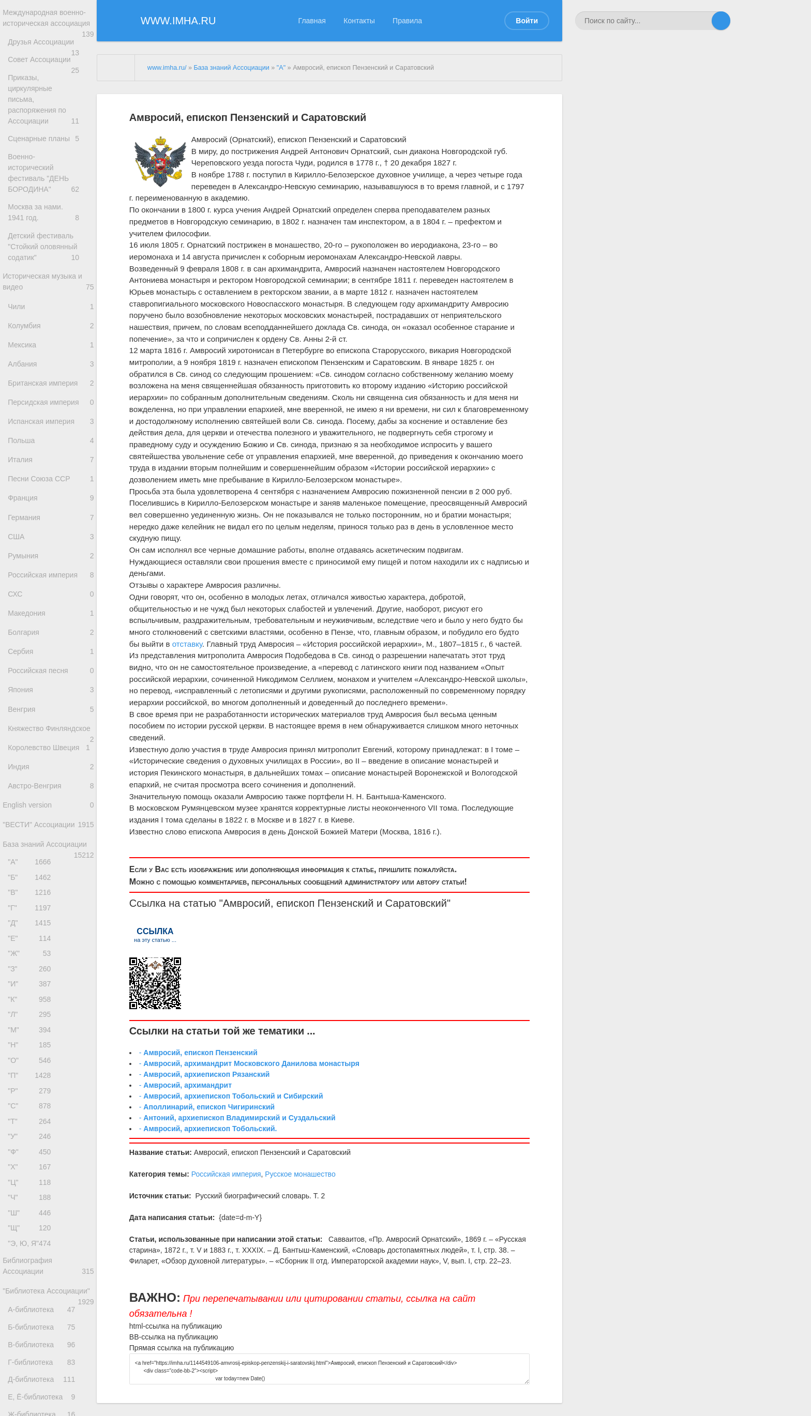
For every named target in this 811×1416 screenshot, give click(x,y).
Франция (51, 537)
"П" (31, 1204)
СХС (51, 647)
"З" (31, 1083)
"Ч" (31, 1342)
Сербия (51, 712)
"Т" (31, 1256)
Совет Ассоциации (51, 79)
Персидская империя (51, 428)
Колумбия (51, 341)
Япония (51, 755)
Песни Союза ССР (51, 515)
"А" (31, 962)
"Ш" (31, 1359)
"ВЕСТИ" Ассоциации (48, 924)
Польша (51, 472)
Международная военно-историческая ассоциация (48, 25)
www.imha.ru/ (167, 67)
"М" (31, 1152)
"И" (31, 1100)
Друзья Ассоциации (51, 57)
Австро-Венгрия (51, 875)
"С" (31, 1238)
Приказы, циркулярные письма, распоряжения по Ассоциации (51, 112)
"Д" (31, 1031)
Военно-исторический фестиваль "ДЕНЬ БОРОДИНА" (51, 178)
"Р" (31, 1221)
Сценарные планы (51, 145)
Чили (51, 319)
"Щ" (31, 1376)
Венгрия (51, 777)
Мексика (51, 363)
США (51, 581)
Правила (407, 21)
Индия (51, 853)
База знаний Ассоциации (48, 946)
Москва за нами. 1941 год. (51, 216)
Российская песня (51, 733)
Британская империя (51, 406)
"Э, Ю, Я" (31, 1394)
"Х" (31, 1307)
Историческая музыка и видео (48, 292)
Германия (51, 559)
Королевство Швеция (51, 832)
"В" (31, 997)
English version (48, 897)
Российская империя (51, 624)
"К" (31, 1118)
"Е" (31, 1048)
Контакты (358, 21)
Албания (51, 384)
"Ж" (31, 1066)
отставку (187, 644)
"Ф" (31, 1290)
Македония (51, 668)
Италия (51, 494)
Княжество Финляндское (51, 805)
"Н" (31, 1169)
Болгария (51, 690)
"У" (31, 1273)
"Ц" (31, 1324)
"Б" (31, 980)
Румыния (51, 603)
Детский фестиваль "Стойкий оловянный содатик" (51, 254)
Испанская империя (51, 450)
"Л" (31, 1135)
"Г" (31, 1014)
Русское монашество (300, 1174)
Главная (312, 21)
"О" (31, 1186)
